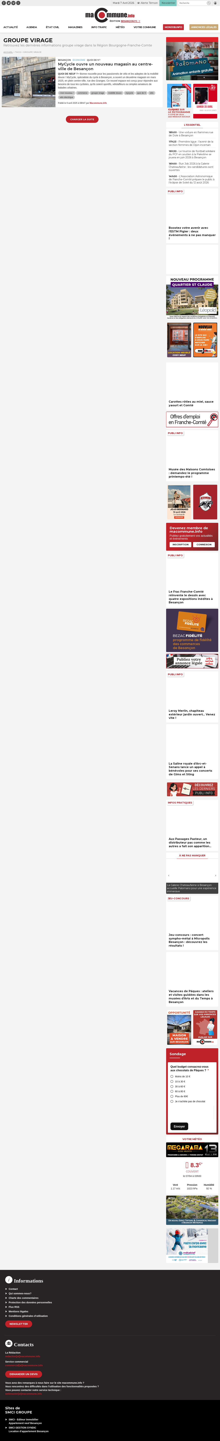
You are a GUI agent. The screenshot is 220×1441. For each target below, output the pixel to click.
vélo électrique (66, 97)
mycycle (129, 93)
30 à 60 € (180, 1086)
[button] (209, 3)
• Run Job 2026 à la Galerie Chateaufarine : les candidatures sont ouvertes (191, 166)
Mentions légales (18, 1311)
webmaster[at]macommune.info (23, 1393)
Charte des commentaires (23, 1298)
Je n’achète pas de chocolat (190, 1101)
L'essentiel (192, 124)
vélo (152, 93)
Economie (79, 60)
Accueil (8, 52)
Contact (13, 1289)
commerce (82, 93)
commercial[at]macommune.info (24, 1365)
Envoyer (179, 1126)
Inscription (181, 544)
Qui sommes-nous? (20, 1293)
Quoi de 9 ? (93, 60)
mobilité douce (114, 93)
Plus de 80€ (181, 1096)
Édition (115, 21)
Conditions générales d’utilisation (28, 1316)
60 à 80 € (180, 1091)
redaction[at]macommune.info (22, 1356)
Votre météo (192, 1139)
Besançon (64, 60)
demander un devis (24, 1374)
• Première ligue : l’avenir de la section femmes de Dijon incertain (191, 143)
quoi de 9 (141, 93)
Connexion (204, 544)
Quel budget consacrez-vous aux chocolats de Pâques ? (189, 1068)
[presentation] (168, 875)
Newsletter (19, 1323)
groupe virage (97, 93)
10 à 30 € (180, 1081)
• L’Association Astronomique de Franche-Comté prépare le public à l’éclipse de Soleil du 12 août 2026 (191, 179)
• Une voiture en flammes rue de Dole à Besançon (191, 134)
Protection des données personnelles (30, 1302)
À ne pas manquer (192, 855)
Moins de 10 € (182, 1076)
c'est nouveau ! (67, 93)
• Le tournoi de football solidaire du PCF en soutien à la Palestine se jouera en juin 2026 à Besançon (192, 154)
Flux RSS (14, 1307)
